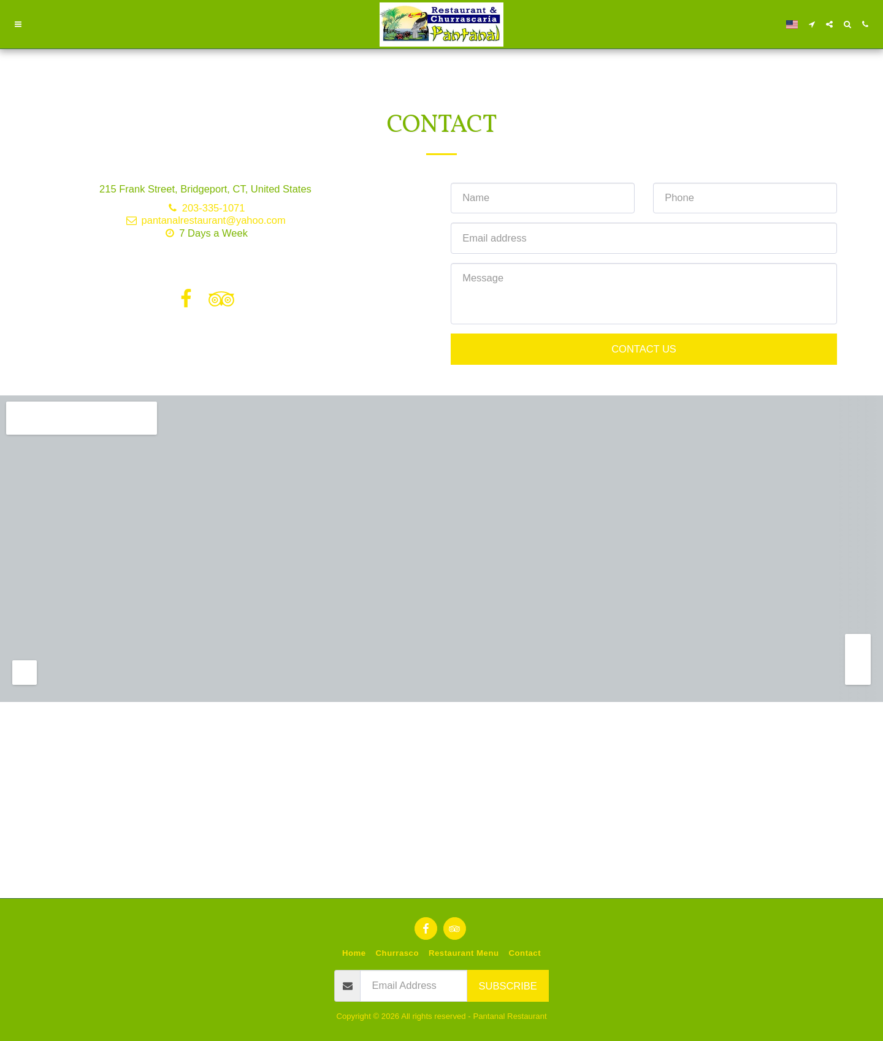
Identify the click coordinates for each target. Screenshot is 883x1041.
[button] (18, 24)
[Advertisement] (441, 739)
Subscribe (508, 985)
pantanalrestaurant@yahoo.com (205, 220)
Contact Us (643, 348)
